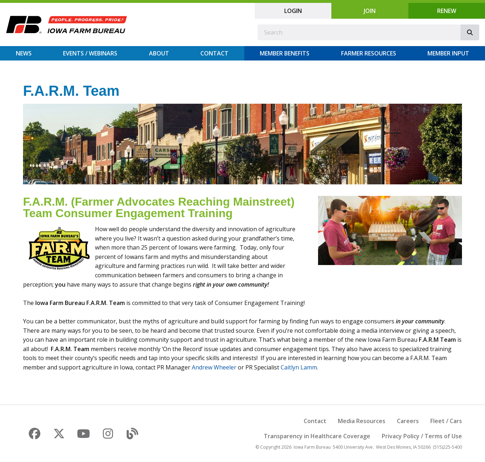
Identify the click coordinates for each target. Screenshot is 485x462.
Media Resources (361, 421)
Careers (408, 421)
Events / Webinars (90, 53)
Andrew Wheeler (214, 367)
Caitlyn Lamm (299, 367)
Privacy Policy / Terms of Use (422, 436)
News (24, 53)
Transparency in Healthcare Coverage (317, 436)
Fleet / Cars (446, 421)
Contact (214, 53)
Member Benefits (284, 53)
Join (370, 11)
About (159, 53)
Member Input (448, 53)
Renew (446, 11)
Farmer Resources (368, 53)
